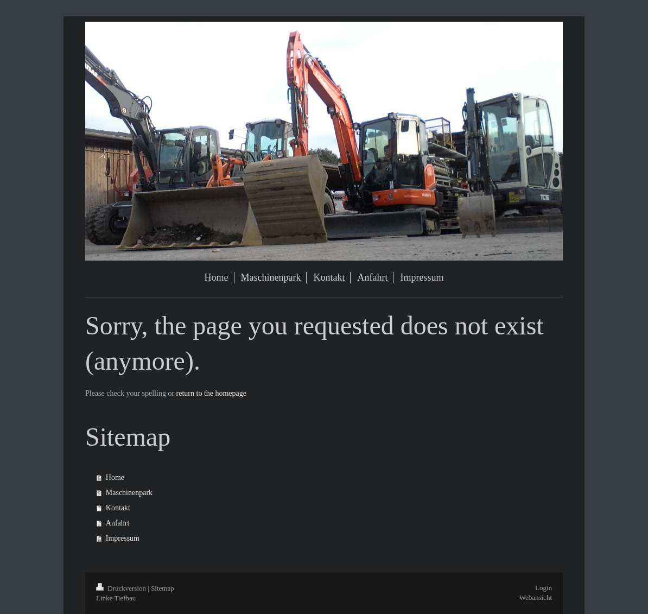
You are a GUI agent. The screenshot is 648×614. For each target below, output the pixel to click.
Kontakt (118, 508)
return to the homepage (211, 393)
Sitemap (162, 588)
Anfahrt (118, 523)
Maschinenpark (129, 493)
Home (115, 477)
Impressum (122, 538)
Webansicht (535, 597)
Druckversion (122, 588)
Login (543, 588)
